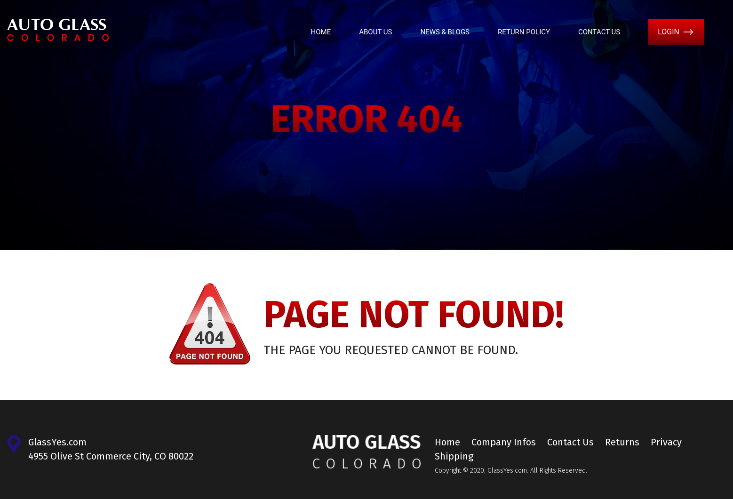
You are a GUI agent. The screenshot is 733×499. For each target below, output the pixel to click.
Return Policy (524, 32)
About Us (375, 32)
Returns (622, 442)
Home (321, 32)
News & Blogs (445, 32)
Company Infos (503, 442)
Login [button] (668, 31)
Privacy (666, 442)
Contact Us (599, 32)
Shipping (454, 456)
